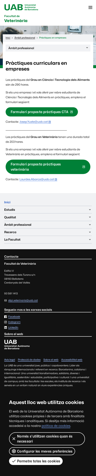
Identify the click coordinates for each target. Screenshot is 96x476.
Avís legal (9, 360)
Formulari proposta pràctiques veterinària (36, 166)
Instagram (14, 322)
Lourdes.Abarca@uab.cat (36, 179)
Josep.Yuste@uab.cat (33, 121)
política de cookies (56, 426)
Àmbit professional (48, 49)
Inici (7, 202)
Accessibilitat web (71, 360)
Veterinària (16, 19)
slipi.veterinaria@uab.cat (23, 300)
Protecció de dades (29, 360)
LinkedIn (13, 327)
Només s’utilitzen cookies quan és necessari (42, 438)
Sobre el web (50, 360)
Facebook (14, 316)
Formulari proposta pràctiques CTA (39, 112)
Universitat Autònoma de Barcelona (21, 7)
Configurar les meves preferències (42, 451)
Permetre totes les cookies (35, 461)
